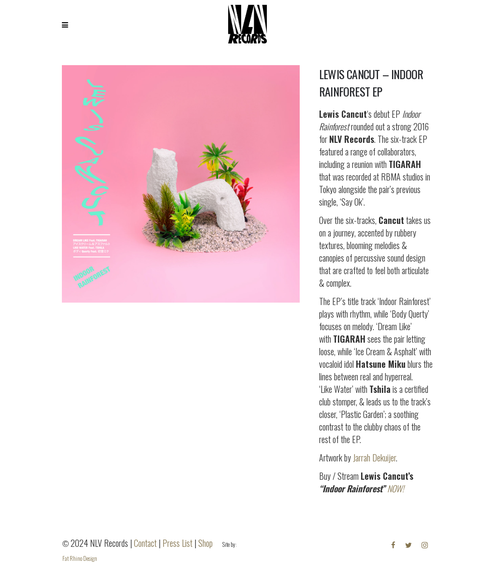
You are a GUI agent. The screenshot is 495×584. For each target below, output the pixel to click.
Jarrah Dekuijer (374, 457)
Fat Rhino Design (79, 558)
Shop (205, 543)
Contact (145, 543)
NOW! (395, 488)
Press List (177, 543)
